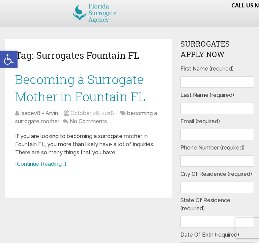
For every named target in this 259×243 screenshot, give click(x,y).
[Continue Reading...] (40, 165)
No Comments (88, 122)
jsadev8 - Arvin (39, 114)
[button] (9, 59)
